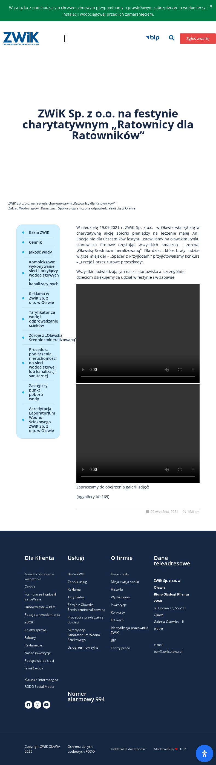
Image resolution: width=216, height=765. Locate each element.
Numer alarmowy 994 (86, 696)
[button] (66, 38)
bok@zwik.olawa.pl (168, 651)
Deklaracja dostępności (128, 749)
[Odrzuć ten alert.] (211, 6)
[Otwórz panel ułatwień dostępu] (204, 753)
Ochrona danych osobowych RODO (81, 749)
